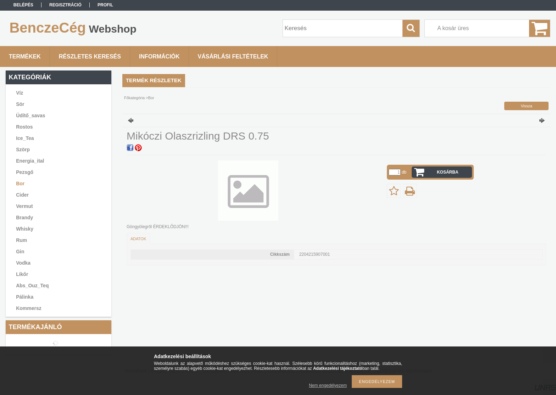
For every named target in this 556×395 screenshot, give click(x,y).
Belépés (23, 4)
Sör (20, 104)
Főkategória (134, 98)
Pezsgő (24, 172)
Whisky (24, 229)
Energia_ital (30, 161)
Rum (21, 240)
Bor (20, 183)
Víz (19, 93)
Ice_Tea (25, 138)
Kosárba (447, 172)
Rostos (24, 127)
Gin (20, 251)
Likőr (22, 274)
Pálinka (24, 297)
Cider (22, 195)
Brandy (24, 217)
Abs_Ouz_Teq (32, 285)
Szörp (23, 149)
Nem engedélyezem (328, 385)
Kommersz (28, 308)
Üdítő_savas (30, 115)
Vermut (24, 206)
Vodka (23, 263)
